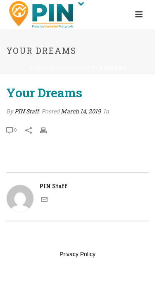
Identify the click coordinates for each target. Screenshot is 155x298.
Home (37, 68)
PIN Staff (26, 111)
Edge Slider (66, 68)
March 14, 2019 (81, 111)
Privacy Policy (77, 254)
